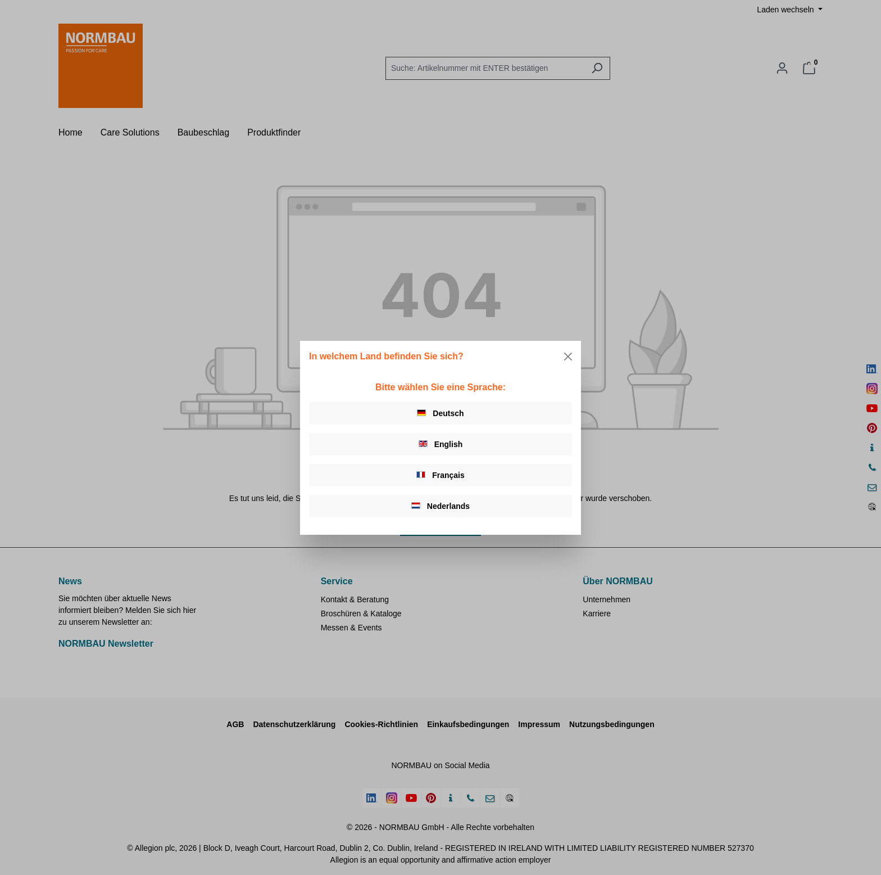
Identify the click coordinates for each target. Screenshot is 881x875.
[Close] (568, 356)
